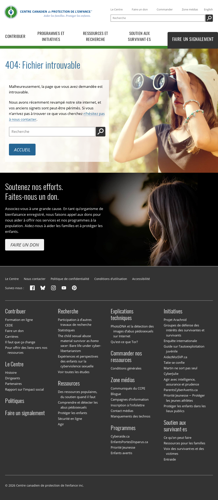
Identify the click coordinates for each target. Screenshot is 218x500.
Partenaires (13, 383)
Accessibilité (141, 279)
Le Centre (116, 9)
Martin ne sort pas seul (180, 368)
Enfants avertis (121, 453)
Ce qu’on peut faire (177, 437)
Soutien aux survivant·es (175, 426)
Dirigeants (12, 378)
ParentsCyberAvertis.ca (181, 390)
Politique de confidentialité (70, 279)
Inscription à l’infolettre (128, 405)
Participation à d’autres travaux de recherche (75, 322)
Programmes (123, 428)
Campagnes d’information (130, 399)
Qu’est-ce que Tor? (124, 342)
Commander (165, 9)
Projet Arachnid (175, 319)
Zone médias (190, 9)
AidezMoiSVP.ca (175, 357)
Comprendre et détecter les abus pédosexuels (78, 404)
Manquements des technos (130, 416)
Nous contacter (35, 279)
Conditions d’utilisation (110, 279)
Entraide (170, 459)
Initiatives (173, 311)
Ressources (69, 383)
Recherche (68, 311)
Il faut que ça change (20, 342)
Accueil (22, 149)
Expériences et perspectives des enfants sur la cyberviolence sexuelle (78, 361)
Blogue (116, 394)
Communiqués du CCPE (128, 388)
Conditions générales (126, 368)
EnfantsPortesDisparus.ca (129, 442)
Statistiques (66, 330)
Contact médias (122, 411)
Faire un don (140, 9)
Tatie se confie (174, 362)
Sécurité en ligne (70, 418)
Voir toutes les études (73, 372)
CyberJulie (171, 373)
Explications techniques (122, 314)
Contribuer (15, 311)
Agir (61, 424)
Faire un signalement (25, 413)
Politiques (14, 400)
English (208, 9)
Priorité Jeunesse (123, 447)
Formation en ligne (19, 319)
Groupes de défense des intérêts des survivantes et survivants (184, 330)
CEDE (9, 325)
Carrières (11, 336)
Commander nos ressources (126, 356)
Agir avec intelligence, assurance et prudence (181, 381)
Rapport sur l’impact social (24, 389)
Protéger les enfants (72, 413)
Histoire (11, 372)
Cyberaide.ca (120, 436)
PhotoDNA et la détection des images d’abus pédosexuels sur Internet (132, 331)
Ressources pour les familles (184, 443)
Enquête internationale (180, 341)
